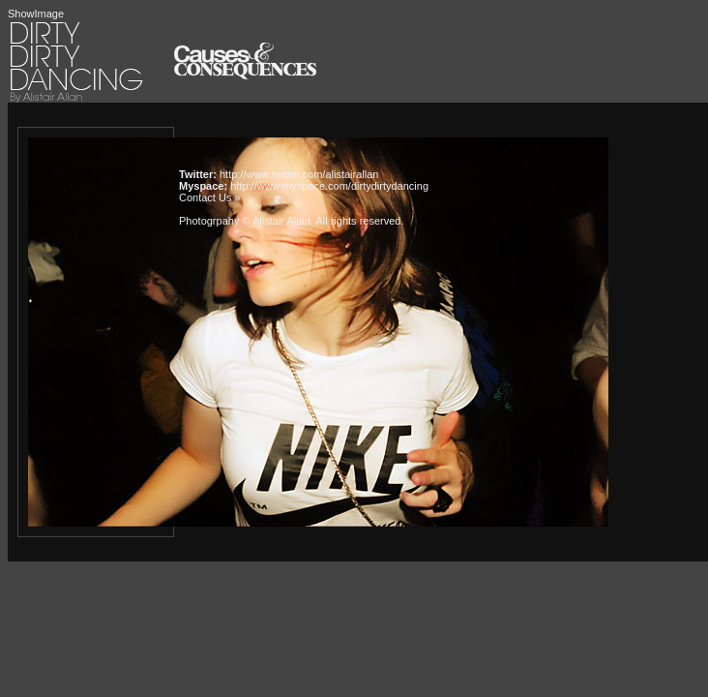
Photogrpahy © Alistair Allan (244, 221)
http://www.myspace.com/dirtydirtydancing (329, 186)
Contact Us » (210, 197)
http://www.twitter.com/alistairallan (299, 174)
